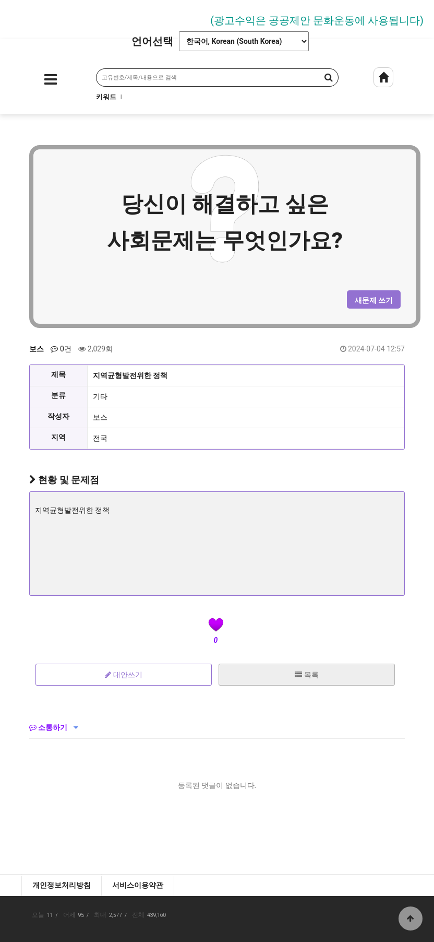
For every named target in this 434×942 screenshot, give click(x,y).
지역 (58, 437)
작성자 (58, 416)
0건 (61, 349)
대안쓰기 (123, 674)
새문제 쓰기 (374, 300)
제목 (58, 374)
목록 (306, 674)
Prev (13, 17)
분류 (58, 395)
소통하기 (48, 727)
